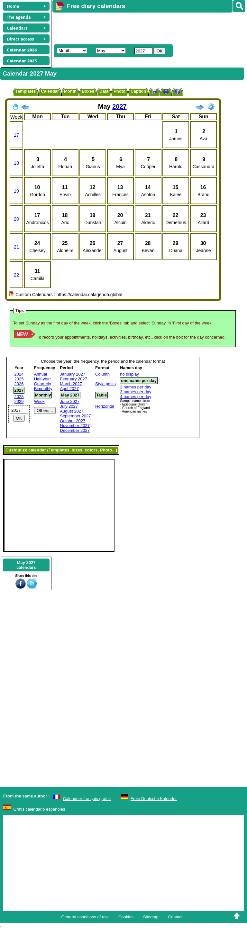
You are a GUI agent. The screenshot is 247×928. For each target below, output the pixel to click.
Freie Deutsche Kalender (154, 798)
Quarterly (42, 383)
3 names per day (135, 391)
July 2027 (69, 406)
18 (16, 163)
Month (70, 91)
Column (102, 374)
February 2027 (73, 379)
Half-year (42, 379)
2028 (19, 396)
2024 (19, 374)
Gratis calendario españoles (39, 809)
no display (129, 374)
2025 (19, 379)
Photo (119, 91)
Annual (40, 374)
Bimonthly (43, 388)
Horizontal (104, 406)
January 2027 (72, 374)
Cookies (125, 916)
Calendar (50, 91)
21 (16, 247)
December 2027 (75, 430)
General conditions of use (85, 916)
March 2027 (71, 383)
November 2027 (75, 425)
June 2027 (69, 401)
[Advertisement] (146, 27)
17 (16, 135)
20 (16, 219)
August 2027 (71, 411)
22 (16, 274)
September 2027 (75, 416)
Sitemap (151, 916)
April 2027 (69, 388)
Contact (175, 916)
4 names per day (135, 396)
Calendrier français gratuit (87, 798)
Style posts (105, 383)
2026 (19, 383)
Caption (138, 91)
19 (16, 191)
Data (103, 91)
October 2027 (72, 420)
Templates (25, 91)
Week (39, 401)
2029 (19, 401)
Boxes (88, 91)
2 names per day (135, 387)
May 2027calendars (26, 565)
